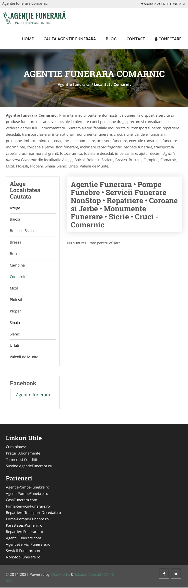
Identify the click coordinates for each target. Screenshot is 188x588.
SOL (9, 581)
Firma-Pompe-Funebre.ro (27, 519)
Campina (17, 265)
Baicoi (15, 219)
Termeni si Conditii (21, 459)
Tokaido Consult (87, 574)
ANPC (109, 574)
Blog (111, 39)
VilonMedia (60, 574)
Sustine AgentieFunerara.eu (29, 466)
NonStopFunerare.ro (23, 557)
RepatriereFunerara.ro (24, 532)
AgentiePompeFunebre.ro (27, 487)
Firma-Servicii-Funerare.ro (28, 506)
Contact (136, 39)
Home (28, 39)
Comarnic (18, 276)
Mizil (14, 288)
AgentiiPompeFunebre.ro (27, 493)
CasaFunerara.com (21, 500)
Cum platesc (16, 447)
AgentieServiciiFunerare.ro (28, 544)
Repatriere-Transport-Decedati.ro (33, 512)
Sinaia (15, 322)
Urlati (14, 345)
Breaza (15, 242)
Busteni (16, 253)
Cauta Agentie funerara (70, 39)
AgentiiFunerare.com (23, 538)
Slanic (15, 334)
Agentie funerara (73, 84)
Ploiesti (16, 299)
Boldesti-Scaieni (23, 230)
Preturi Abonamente (23, 453)
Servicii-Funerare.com (24, 551)
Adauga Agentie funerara (163, 4)
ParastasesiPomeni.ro (24, 525)
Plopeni (16, 311)
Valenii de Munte (24, 357)
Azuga (15, 207)
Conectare (168, 39)
